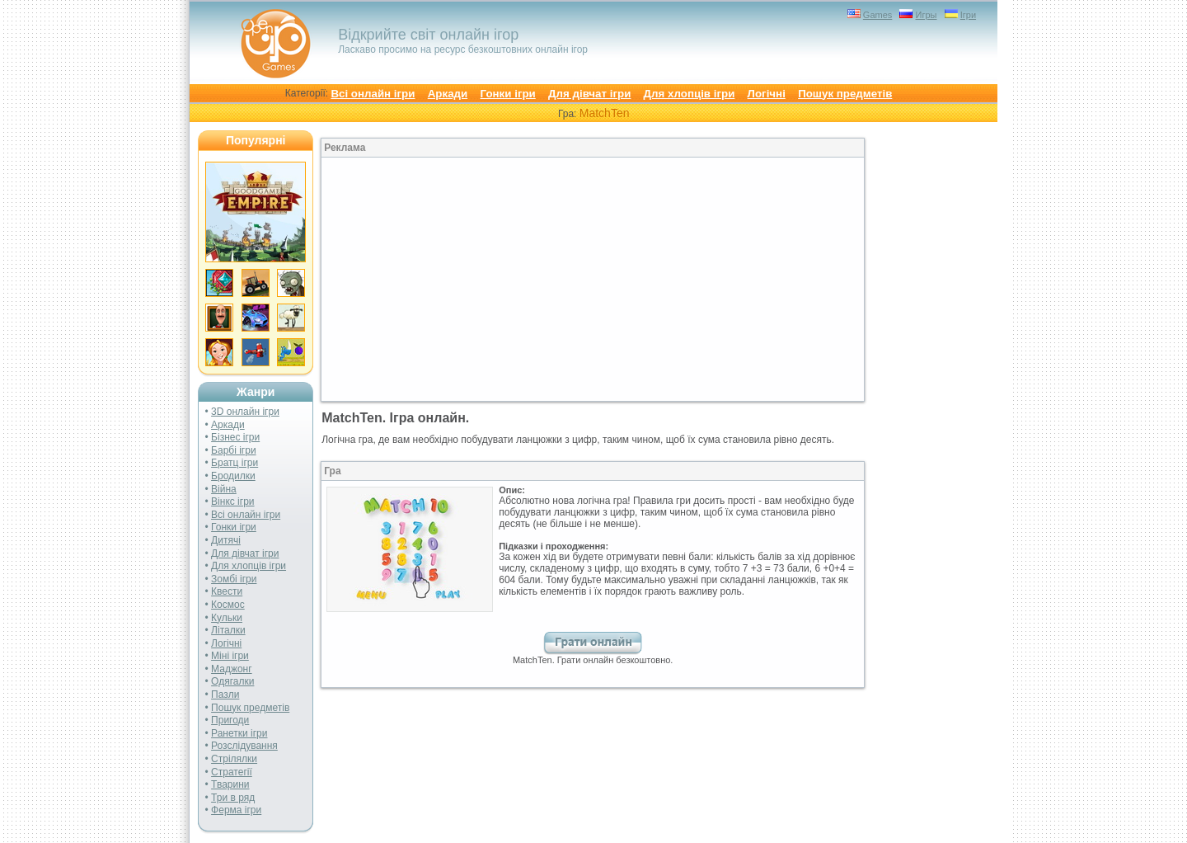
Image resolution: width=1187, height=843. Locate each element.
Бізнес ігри (235, 437)
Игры (926, 15)
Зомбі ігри (233, 579)
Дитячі (226, 540)
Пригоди (230, 720)
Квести (226, 591)
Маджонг (231, 669)
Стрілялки (234, 759)
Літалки (228, 630)
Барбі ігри (233, 450)
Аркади (448, 93)
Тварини (230, 784)
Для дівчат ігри (589, 93)
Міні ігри (230, 656)
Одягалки (232, 681)
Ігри (968, 15)
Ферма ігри (236, 810)
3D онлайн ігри (245, 411)
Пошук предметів (845, 93)
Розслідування (244, 745)
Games (877, 15)
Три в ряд (233, 797)
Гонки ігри (508, 93)
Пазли (225, 694)
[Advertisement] (457, 280)
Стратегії (231, 772)
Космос (228, 604)
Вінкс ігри (232, 501)
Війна (224, 489)
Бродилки (233, 476)
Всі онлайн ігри (373, 93)
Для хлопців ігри (689, 93)
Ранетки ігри (239, 733)
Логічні (767, 93)
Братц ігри (234, 463)
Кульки (226, 618)
